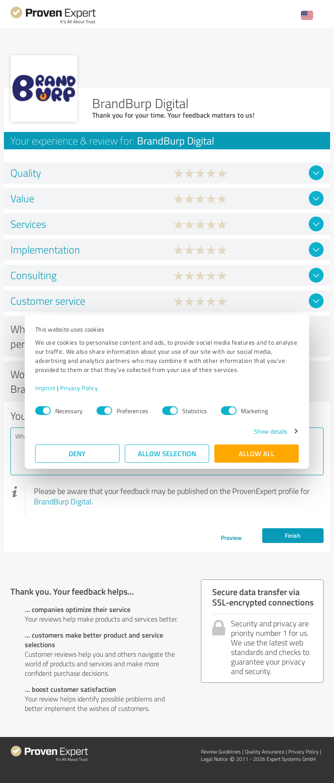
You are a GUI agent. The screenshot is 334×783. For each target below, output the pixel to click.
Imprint (45, 388)
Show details (270, 431)
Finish (293, 535)
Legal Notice (214, 759)
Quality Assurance (264, 751)
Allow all (256, 453)
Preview (231, 537)
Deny (77, 453)
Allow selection (167, 453)
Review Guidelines (221, 751)
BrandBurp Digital (62, 501)
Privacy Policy (79, 388)
